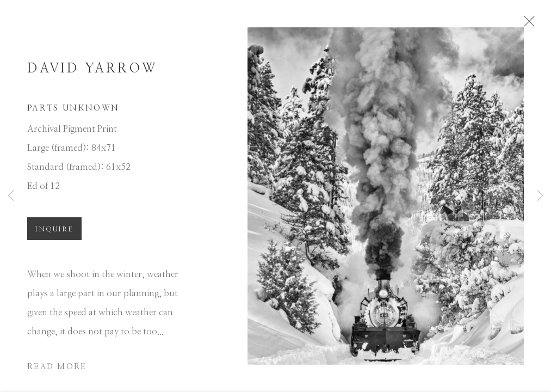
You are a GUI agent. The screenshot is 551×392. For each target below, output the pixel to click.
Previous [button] (11, 196)
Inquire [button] (54, 232)
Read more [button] (56, 370)
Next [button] (540, 196)
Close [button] (529, 24)
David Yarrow (92, 71)
